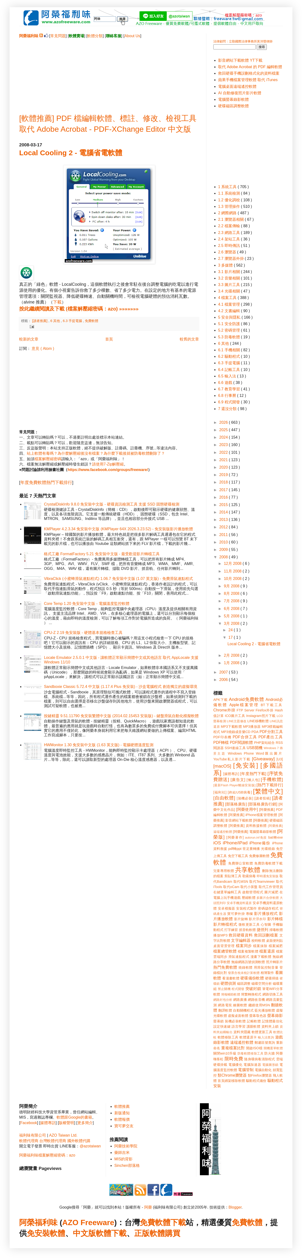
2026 (224, 422)
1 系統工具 (228, 187)
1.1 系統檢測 (229, 193)
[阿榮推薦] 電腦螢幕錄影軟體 (254, 832)
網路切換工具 (272, 994)
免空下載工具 (238, 856)
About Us (132, 36)
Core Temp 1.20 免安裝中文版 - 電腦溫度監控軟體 (86, 604)
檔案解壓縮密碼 (48, 459)
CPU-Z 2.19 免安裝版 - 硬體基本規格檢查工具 (83, 633)
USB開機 (254, 748)
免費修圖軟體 (259, 856)
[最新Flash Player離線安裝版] (234, 785)
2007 (224, 672)
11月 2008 (233, 571)
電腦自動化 (263, 1070)
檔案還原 (267, 951)
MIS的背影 (123, 1159)
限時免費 (234, 1058)
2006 (224, 680)
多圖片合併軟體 (267, 898)
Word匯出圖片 (269, 753)
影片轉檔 (275, 919)
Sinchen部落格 (127, 1165)
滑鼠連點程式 (238, 957)
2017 (224, 490)
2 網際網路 (228, 213)
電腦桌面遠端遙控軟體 (237, 86)
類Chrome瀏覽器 (232, 1075)
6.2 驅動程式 (229, 356)
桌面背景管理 (224, 946)
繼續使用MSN (259, 1005)
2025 (224, 430)
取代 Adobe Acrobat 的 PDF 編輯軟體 (250, 67)
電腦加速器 (252, 1065)
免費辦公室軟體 (240, 863)
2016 (224, 497)
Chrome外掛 (224, 710)
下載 (57, 302)
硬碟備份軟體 (252, 978)
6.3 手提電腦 (73, 321)
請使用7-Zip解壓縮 (108, 464)
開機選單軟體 (273, 1048)
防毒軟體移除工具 (250, 1053)
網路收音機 (256, 1000)
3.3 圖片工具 (229, 285)
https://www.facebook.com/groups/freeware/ (108, 470)
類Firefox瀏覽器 (260, 1075)
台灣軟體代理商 (52, 1141)
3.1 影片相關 (229, 272)
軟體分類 (95, 36)
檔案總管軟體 (225, 951)
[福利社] (219, 792)
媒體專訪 (48, 1123)
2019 (224, 475)
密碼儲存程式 (268, 908)
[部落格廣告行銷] (262, 804)
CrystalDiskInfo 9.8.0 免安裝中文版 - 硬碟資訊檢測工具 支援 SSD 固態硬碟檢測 (111, 504)
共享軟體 (248, 869)
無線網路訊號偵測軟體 (248, 962)
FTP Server (245, 710)
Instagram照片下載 (261, 716)
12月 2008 (233, 563)
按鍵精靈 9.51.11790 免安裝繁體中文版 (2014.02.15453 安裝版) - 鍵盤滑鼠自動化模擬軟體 (121, 716)
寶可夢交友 (124, 1126)
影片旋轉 (241, 919)
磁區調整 (243, 983)
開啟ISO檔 (254, 1048)
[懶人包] (253, 780)
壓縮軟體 (249, 898)
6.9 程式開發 (229, 402)
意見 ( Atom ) (43, 348)
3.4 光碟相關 (229, 291)
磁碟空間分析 (261, 983)
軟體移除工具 (228, 1037)
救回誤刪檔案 (266, 935)
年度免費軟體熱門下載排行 (46, 482)
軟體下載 (111, 1233)
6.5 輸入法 (227, 376)
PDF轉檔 (221, 742)
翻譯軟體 (225, 1010)
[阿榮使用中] (247, 809)
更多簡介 (85, 1123)
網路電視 (225, 1005)
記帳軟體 (254, 1021)
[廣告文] (238, 780)
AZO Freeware (88, 1222)
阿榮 (148, 1207)
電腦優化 (235, 1065)
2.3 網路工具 (229, 233)
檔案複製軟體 (248, 951)
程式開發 (238, 989)
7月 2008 (232, 601)
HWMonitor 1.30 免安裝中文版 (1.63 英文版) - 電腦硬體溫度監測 (98, 745)
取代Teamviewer (262, 881)
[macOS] (222, 766)
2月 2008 (232, 655)
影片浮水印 (257, 919)
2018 (224, 482)
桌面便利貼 (274, 940)
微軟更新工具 (249, 924)
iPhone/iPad (235, 842)
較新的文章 (28, 339)
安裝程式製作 (246, 908)
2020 (224, 467)
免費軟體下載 (163, 1222)
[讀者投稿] (262, 798)
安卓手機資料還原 (239, 903)
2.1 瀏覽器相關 (231, 219)
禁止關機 (224, 989)
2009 (224, 550)
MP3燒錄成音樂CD (235, 732)
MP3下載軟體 (231, 726)
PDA (255, 732)
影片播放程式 (266, 914)
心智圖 (266, 924)
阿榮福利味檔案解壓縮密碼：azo (47, 1155)
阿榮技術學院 (125, 1146)
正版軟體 (149, 1233)
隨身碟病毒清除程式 (259, 1059)
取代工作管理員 (271, 887)
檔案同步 (244, 946)
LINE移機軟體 (258, 721)
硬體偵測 (228, 983)
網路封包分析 (222, 1000)
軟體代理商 (28, 1141)
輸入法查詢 (266, 1037)
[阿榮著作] (235, 837)
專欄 (249, 914)
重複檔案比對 (233, 1048)
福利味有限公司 (32, 1135)
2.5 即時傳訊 (229, 246)
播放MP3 (220, 935)
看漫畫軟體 (230, 978)
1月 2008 (232, 663)
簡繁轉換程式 (251, 994)
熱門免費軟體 (225, 967)
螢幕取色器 (257, 1016)
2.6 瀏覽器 (227, 252)
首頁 (109, 339)
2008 (224, 557)
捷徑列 (262, 930)
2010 (224, 542)
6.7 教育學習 (229, 389)
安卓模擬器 (226, 908)
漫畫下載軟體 (260, 957)
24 (231, 630)
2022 (224, 452)
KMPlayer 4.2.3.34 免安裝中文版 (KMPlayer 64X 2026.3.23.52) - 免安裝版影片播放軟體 (118, 529)
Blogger (235, 1207)
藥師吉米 (122, 1153)
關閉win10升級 (224, 1053)
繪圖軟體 (240, 1005)
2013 (224, 520)
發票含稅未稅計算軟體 (244, 973)
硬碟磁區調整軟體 (233, 106)
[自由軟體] (224, 797)
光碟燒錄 (268, 849)
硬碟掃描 (272, 978)
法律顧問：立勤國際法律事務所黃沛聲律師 (243, 41)
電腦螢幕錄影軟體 (233, 99)
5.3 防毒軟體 (229, 337)
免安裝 (38, 1233)
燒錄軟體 (245, 967)
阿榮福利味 (38, 1222)
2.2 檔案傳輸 (229, 226)
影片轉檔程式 (225, 924)
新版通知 (122, 1113)
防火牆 (269, 1053)
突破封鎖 (253, 989)
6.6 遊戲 (225, 383)
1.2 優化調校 (229, 200)
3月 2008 (232, 623)
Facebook (28, 1123)
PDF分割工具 (271, 732)
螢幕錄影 (275, 1016)
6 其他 (55, 321)
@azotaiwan (90, 1146)
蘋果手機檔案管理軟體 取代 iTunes (248, 80)
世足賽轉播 (251, 849)
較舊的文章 (189, 339)
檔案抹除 (260, 946)
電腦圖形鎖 (270, 1065)
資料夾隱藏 (242, 1032)
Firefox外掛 (265, 710)
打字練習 (231, 930)
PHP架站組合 (264, 743)
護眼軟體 (254, 1026)
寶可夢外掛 (236, 914)
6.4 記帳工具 (229, 370)
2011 (224, 535)
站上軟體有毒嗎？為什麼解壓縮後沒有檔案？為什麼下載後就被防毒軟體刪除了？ (96, 453)
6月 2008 (232, 609)
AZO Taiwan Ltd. (63, 1135)
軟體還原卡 (248, 1037)
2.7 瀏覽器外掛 (231, 258)
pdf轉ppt (235, 849)
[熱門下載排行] (269, 785)
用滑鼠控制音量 (266, 967)
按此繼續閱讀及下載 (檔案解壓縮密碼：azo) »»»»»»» (79, 308)
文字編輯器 (240, 940)
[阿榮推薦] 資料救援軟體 (247, 826)
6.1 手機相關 (229, 350)
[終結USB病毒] (240, 792)
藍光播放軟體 (265, 1010)
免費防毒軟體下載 (268, 863)
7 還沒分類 (228, 409)
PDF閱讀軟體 (241, 742)
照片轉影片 (274, 962)
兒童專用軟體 (223, 871)
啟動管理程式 (252, 892)
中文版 (84, 1233)
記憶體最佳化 (272, 1021)
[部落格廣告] (236, 804)
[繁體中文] (268, 791)
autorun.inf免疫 (256, 837)
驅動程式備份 (256, 1081)
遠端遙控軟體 (242, 1042)
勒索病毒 (249, 876)
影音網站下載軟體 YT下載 (240, 60)
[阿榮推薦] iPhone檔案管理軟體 (252, 815)
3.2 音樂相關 (229, 278)
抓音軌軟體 (247, 930)
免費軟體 (91, 321)
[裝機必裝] (245, 798)
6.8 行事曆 (227, 395)
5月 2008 (232, 616)
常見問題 (58, 36)
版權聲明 (66, 1123)
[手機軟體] (272, 779)
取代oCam (231, 887)
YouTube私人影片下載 (231, 759)
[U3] (280, 759)
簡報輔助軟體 (230, 994)
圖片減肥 (271, 892)
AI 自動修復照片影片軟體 (239, 93)
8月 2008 (232, 593)
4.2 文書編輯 (229, 311)
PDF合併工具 (245, 737)
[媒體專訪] (231, 774)
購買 (172, 1233)
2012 (224, 527)
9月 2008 (232, 586)
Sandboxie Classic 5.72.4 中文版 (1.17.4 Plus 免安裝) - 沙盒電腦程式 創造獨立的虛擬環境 (120, 687)
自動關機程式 (243, 1010)
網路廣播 (240, 1000)
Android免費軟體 (246, 699)
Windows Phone (241, 753)
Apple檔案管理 (244, 705)
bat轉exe (275, 837)
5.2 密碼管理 (229, 330)
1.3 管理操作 (229, 206)
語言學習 (238, 1026)
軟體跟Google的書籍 (74, 1117)
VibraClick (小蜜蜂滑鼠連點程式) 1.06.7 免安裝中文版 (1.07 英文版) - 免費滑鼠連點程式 (118, 579)
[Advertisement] (109, 72)
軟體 (57, 1233)
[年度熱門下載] (253, 774)
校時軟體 (258, 940)
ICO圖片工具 (235, 716)
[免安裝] (245, 765)
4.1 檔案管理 (229, 304)
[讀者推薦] (40, 321)
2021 (224, 460)
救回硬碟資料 (241, 935)
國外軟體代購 (78, 1141)
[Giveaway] (263, 758)
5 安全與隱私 (230, 317)
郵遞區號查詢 (265, 1042)
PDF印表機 (222, 737)
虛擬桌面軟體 (238, 1016)
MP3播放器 (252, 726)
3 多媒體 (226, 265)
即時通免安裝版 (268, 876)
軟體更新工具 (262, 1032)
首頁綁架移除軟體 (231, 1081)
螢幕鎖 (218, 1021)
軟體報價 (122, 1119)
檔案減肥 (276, 946)
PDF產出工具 (270, 737)
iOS (217, 842)
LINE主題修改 (237, 721)
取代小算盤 (249, 887)
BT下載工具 (272, 705)
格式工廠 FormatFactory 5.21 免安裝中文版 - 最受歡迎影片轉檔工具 (102, 554)
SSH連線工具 (235, 748)
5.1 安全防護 (229, 324)
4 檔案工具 (228, 298)
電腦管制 (246, 1070)
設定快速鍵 (222, 1026)
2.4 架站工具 (229, 239)
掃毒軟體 (276, 930)
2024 (224, 437)
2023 (224, 445)
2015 (224, 505)
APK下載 (220, 700)
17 (231, 637)
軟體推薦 (122, 1106)
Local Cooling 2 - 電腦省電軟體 (70, 153)
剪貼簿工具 (232, 876)
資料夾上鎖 (270, 1026)
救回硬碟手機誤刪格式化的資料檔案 (248, 73)
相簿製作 (267, 973)
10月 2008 (233, 579)
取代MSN (240, 881)
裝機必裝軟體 (235, 1021)
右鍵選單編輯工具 (227, 892)
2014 (224, 512)
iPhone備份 (259, 843)
